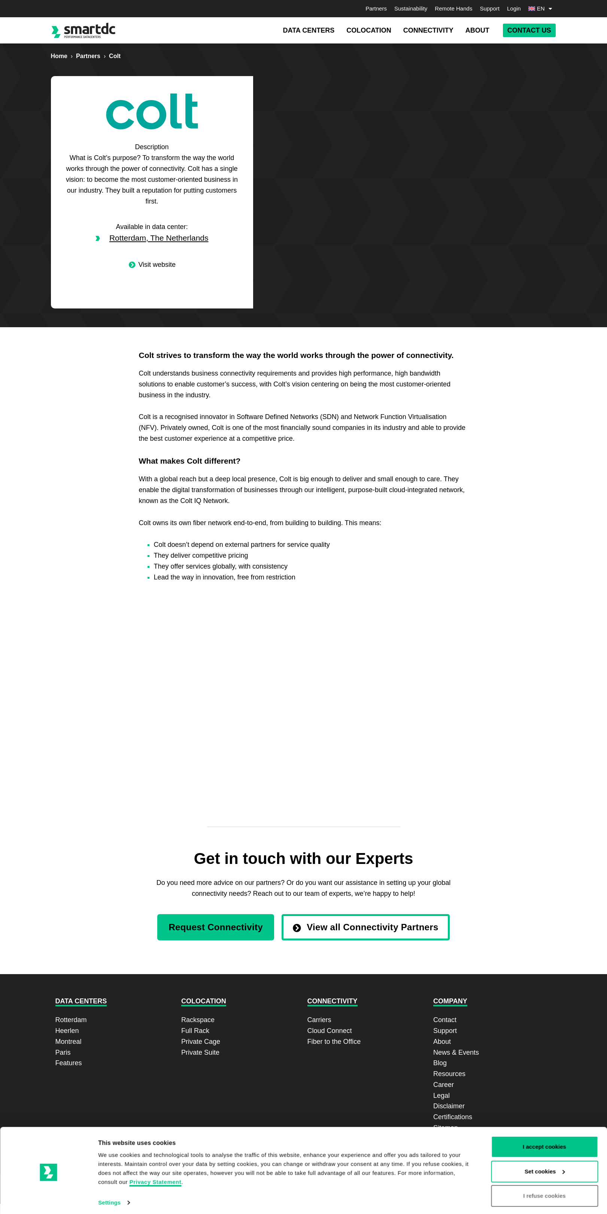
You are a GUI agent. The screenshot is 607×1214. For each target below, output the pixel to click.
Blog (440, 1063)
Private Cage (200, 1041)
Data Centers (81, 1001)
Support (490, 8)
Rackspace (198, 1020)
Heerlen (67, 1030)
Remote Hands (453, 8)
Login (514, 8)
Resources (449, 1074)
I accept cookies (544, 1110)
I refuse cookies (544, 1159)
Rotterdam (71, 1020)
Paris (63, 1052)
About (442, 1041)
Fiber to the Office (334, 1041)
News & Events (456, 1052)
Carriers (319, 1020)
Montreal (68, 1041)
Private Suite (200, 1052)
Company (450, 1001)
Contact (444, 1020)
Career (443, 1084)
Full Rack (195, 1030)
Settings (109, 1166)
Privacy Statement (156, 1145)
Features (68, 1063)
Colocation (203, 1001)
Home (59, 56)
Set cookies (545, 1134)
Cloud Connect (329, 1030)
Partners (376, 8)
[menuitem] (542, 8)
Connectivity (332, 1001)
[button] (308, 30)
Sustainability (410, 8)
